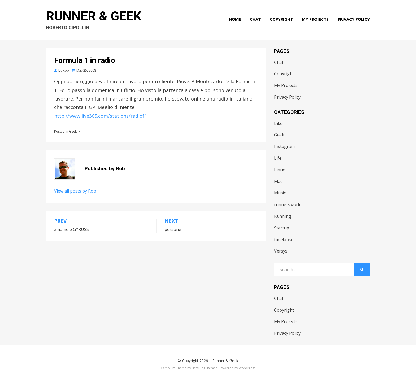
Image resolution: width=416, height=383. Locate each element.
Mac (278, 181)
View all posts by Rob (75, 191)
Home (235, 19)
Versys (280, 251)
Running (282, 216)
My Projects (315, 19)
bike (278, 123)
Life (277, 158)
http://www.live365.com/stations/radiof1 (100, 116)
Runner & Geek (93, 16)
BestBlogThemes (204, 368)
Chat (255, 19)
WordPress (247, 368)
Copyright (281, 19)
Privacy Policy (354, 19)
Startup (281, 228)
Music (280, 193)
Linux (279, 170)
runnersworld (287, 204)
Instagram (284, 146)
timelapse (283, 239)
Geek (73, 131)
